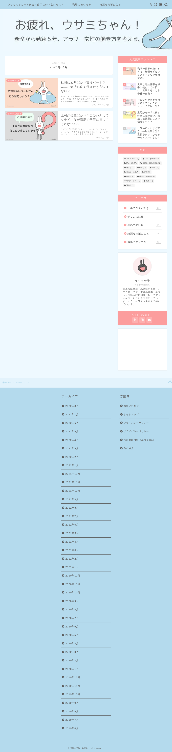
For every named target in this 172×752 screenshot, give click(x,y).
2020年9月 (72, 601)
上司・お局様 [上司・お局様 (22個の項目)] (152, 159)
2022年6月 (72, 422)
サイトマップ (131, 414)
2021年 (19, 383)
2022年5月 (72, 431)
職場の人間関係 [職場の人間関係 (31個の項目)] (147, 176)
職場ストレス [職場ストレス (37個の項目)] (133, 181)
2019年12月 (72, 677)
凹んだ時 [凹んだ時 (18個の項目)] (131, 163)
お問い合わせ (131, 406)
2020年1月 (72, 669)
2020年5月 (72, 634)
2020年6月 (72, 626)
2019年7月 (72, 719)
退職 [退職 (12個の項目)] (129, 185)
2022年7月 (72, 414)
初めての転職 (144, 224)
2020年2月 (72, 660)
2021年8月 (72, 507)
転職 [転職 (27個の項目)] (149, 181)
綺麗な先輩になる (110, 4)
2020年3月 (72, 651)
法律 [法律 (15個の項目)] (155, 168)
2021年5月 (72, 533)
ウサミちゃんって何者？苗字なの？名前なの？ (36, 4)
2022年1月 (72, 465)
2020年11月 (72, 584)
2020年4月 (72, 643)
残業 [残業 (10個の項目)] (142, 168)
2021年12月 (72, 473)
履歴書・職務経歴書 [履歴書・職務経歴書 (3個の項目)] (151, 163)
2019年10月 (72, 694)
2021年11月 (72, 482)
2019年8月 (72, 711)
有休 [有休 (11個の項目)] (129, 168)
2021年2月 (72, 558)
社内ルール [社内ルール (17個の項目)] (132, 172)
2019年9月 (72, 702)
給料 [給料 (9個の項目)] (147, 172)
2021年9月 (72, 499)
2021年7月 (72, 516)
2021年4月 (72, 541)
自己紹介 (129, 448)
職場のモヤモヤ (81, 4)
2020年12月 (72, 575)
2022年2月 (72, 456)
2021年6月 (72, 524)
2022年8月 (72, 405)
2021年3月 (72, 550)
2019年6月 (72, 728)
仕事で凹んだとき (144, 208)
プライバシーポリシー (136, 423)
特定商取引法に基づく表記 (139, 440)
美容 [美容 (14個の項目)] (129, 176)
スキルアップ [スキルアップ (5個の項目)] (132, 159)
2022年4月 (72, 440)
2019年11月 (72, 685)
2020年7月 (72, 618)
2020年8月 (72, 609)
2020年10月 (72, 592)
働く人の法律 (144, 216)
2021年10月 (72, 490)
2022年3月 (72, 448)
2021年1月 (72, 567)
